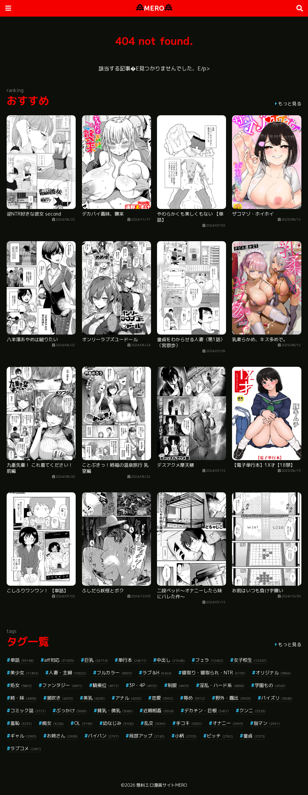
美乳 (94, 698)
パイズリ (276, 698)
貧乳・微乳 (115, 710)
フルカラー (114, 672)
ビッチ (220, 736)
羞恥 (21, 723)
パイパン (103, 736)
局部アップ (147, 736)
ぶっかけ (71, 710)
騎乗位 (106, 685)
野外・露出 (233, 698)
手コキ (189, 723)
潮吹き (60, 698)
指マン (267, 723)
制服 (178, 685)
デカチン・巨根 (206, 710)
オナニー (227, 723)
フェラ (209, 660)
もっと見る (289, 103)
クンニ (252, 710)
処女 (21, 685)
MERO (154, 8)
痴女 (53, 723)
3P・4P (143, 685)
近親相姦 (158, 710)
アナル (128, 698)
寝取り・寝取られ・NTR (213, 672)
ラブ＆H (157, 672)
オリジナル (273, 672)
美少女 (24, 672)
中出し (171, 660)
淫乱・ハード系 (221, 685)
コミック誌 (28, 710)
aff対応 (59, 660)
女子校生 (250, 660)
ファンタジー (62, 685)
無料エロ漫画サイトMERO (161, 785)
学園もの (270, 685)
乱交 (155, 723)
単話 (22, 660)
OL (83, 723)
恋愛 (162, 698)
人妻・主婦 (67, 672)
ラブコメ (25, 748)
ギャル (23, 736)
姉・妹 (23, 698)
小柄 (185, 736)
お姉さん (62, 736)
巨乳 (96, 660)
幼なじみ (118, 723)
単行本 (132, 660)
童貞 (254, 736)
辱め (194, 698)
